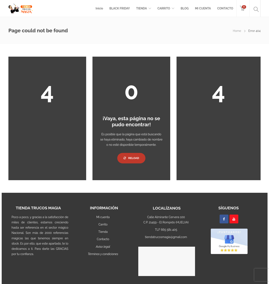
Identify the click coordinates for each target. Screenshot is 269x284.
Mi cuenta (103, 217)
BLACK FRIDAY (119, 8)
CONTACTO (225, 8)
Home (237, 31)
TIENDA (141, 8)
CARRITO (163, 8)
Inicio (99, 8)
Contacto (103, 239)
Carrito (102, 224)
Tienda (103, 231)
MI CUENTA (203, 8)
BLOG (185, 8)
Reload (131, 158)
